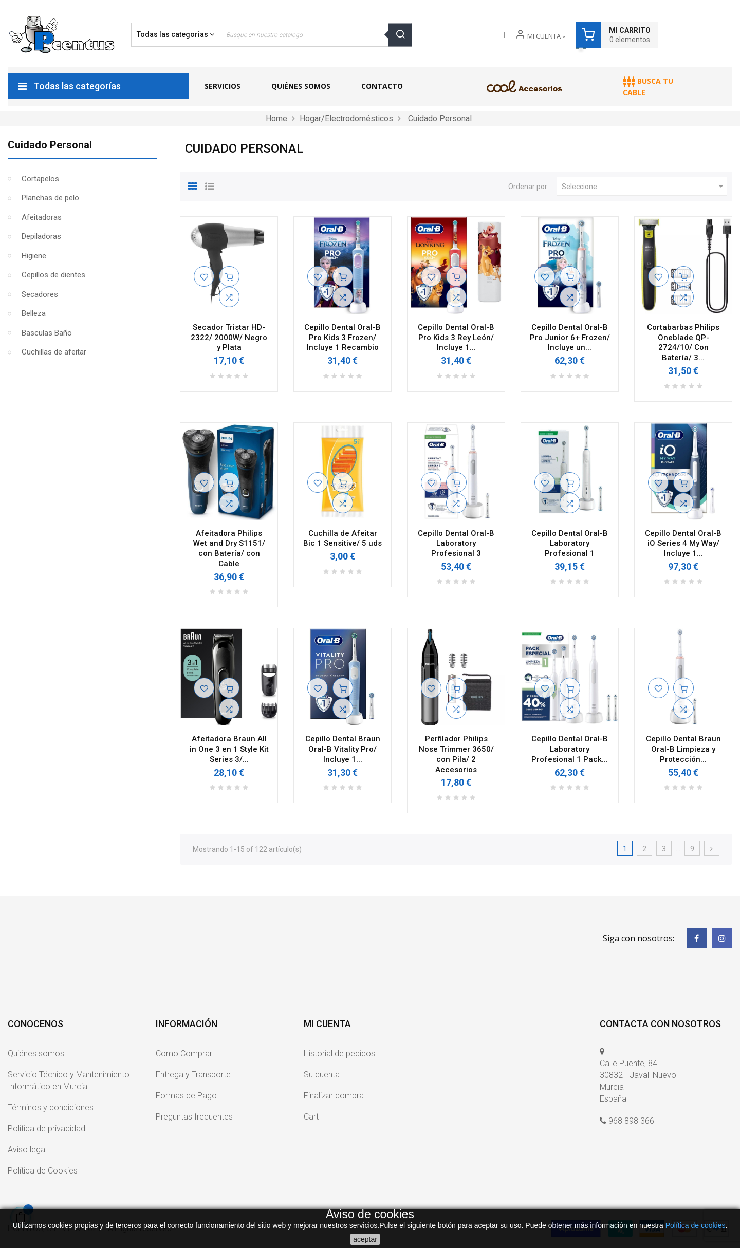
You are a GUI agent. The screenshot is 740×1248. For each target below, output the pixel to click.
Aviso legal (27, 1149)
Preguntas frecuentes (194, 1117)
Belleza (34, 313)
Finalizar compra (334, 1096)
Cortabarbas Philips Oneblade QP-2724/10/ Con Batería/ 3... (683, 342)
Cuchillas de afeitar (54, 352)
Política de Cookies (43, 1171)
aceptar (365, 1239)
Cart (311, 1117)
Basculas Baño (47, 333)
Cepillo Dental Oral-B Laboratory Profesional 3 (456, 543)
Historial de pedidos (339, 1053)
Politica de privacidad (46, 1128)
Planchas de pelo (50, 197)
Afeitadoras (42, 217)
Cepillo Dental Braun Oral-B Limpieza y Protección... (683, 749)
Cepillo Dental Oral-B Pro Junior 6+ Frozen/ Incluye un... (570, 337)
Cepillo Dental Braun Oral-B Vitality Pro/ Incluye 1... (342, 749)
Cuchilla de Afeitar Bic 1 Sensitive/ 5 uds (342, 538)
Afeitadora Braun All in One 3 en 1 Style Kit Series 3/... (229, 749)
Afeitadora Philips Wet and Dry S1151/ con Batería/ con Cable (229, 548)
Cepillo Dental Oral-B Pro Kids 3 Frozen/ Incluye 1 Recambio (342, 337)
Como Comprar (184, 1053)
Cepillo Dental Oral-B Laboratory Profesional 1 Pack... (569, 749)
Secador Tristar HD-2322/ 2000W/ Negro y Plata (229, 337)
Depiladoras (41, 236)
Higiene (34, 255)
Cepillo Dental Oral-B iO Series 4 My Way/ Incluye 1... (683, 543)
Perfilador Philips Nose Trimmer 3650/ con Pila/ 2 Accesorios (456, 754)
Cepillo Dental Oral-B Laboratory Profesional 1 (569, 543)
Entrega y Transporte (193, 1074)
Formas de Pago (186, 1096)
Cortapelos (40, 178)
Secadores (40, 294)
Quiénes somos (36, 1053)
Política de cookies (695, 1225)
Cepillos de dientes (53, 275)
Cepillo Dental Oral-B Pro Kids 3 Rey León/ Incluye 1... (456, 337)
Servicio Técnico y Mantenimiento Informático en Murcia (69, 1080)
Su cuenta (322, 1074)
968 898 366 (631, 1121)
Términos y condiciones (51, 1107)
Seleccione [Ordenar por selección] (644, 186)
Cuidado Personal (50, 145)
